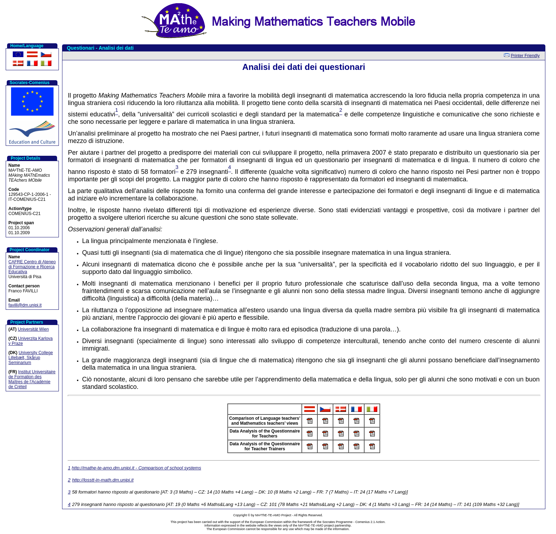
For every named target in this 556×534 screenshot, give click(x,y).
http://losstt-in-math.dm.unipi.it (102, 480)
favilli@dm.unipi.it (25, 305)
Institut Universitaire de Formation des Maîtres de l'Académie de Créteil (32, 379)
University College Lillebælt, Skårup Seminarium (31, 357)
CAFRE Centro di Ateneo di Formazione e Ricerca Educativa (32, 266)
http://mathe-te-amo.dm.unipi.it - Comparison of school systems (136, 467)
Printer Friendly (525, 55)
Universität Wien (33, 329)
